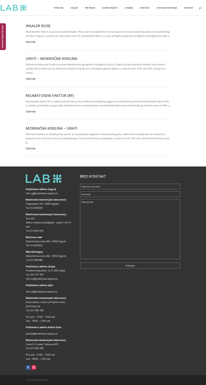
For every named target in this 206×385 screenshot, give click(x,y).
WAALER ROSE (38, 25)
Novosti (188, 7)
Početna (58, 7)
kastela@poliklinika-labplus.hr (42, 333)
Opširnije (30, 41)
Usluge (74, 7)
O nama (129, 7)
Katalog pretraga (167, 7)
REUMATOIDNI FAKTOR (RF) (50, 95)
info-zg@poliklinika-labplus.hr (42, 193)
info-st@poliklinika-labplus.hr (42, 291)
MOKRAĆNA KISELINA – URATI (51, 128)
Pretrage (90, 7)
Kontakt (145, 7)
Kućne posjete (110, 7)
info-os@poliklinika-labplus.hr (42, 278)
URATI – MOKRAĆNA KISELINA (51, 58)
